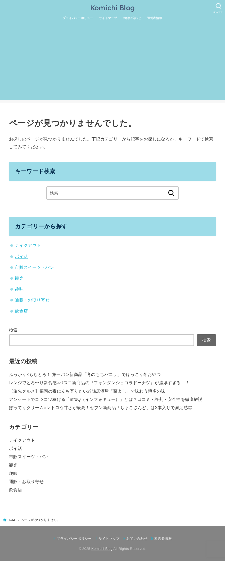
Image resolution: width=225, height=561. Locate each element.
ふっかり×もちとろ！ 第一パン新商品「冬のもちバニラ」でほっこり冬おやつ (85, 374)
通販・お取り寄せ (32, 299)
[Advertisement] (112, 63)
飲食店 (21, 311)
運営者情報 (154, 18)
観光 (19, 278)
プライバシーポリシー (78, 18)
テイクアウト (28, 245)
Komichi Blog (112, 7)
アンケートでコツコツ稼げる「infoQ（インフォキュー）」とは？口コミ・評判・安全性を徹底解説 (105, 399)
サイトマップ (108, 18)
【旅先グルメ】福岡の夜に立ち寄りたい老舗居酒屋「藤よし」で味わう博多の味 (87, 391)
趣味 (19, 289)
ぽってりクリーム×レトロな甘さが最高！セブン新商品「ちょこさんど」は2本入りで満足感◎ (100, 407)
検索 (13, 330)
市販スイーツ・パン (34, 267)
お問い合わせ (132, 18)
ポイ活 (21, 256)
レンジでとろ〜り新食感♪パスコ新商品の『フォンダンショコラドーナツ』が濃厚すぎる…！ (99, 382)
